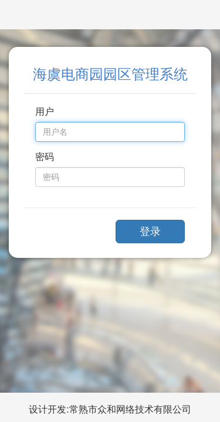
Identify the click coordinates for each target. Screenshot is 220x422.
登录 (150, 231)
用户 (44, 112)
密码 (44, 157)
